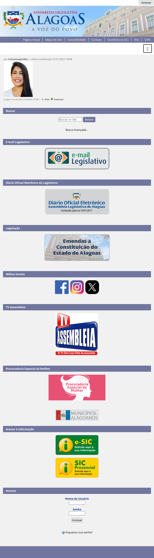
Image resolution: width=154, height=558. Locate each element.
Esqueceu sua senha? (77, 532)
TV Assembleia (15, 307)
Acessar (146, 3)
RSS (136, 40)
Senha (77, 509)
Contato (96, 40)
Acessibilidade (77, 40)
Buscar (10, 111)
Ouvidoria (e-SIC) (118, 40)
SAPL (148, 40)
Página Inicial (31, 40)
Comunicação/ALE (18, 59)
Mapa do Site (53, 40)
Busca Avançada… (77, 130)
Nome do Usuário (77, 499)
